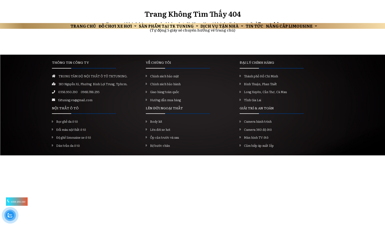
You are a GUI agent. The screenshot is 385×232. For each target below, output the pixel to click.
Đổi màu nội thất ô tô (71, 135)
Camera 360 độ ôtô (258, 135)
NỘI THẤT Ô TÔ (65, 113)
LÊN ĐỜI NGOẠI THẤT (164, 113)
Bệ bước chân (160, 151)
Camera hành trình (258, 127)
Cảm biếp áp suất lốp (259, 151)
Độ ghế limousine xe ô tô (73, 143)
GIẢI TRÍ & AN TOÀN (257, 113)
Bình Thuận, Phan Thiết (260, 90)
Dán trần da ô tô (68, 151)
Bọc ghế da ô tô (67, 127)
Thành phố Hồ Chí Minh (261, 81)
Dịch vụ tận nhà (223, 6)
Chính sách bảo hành (165, 90)
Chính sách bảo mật (164, 81)
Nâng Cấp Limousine (311, 6)
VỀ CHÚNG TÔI (158, 68)
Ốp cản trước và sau (164, 143)
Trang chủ (58, 6)
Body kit (156, 127)
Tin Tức (267, 6)
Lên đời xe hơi (160, 135)
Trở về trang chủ (193, 49)
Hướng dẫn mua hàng (165, 105)
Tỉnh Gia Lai (252, 105)
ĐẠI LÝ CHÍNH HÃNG (257, 68)
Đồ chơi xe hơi (100, 6)
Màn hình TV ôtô (256, 143)
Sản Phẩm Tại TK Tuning (160, 6)
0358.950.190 (68, 97)
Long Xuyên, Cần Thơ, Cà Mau (265, 97)
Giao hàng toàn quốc (164, 97)
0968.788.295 (90, 97)
